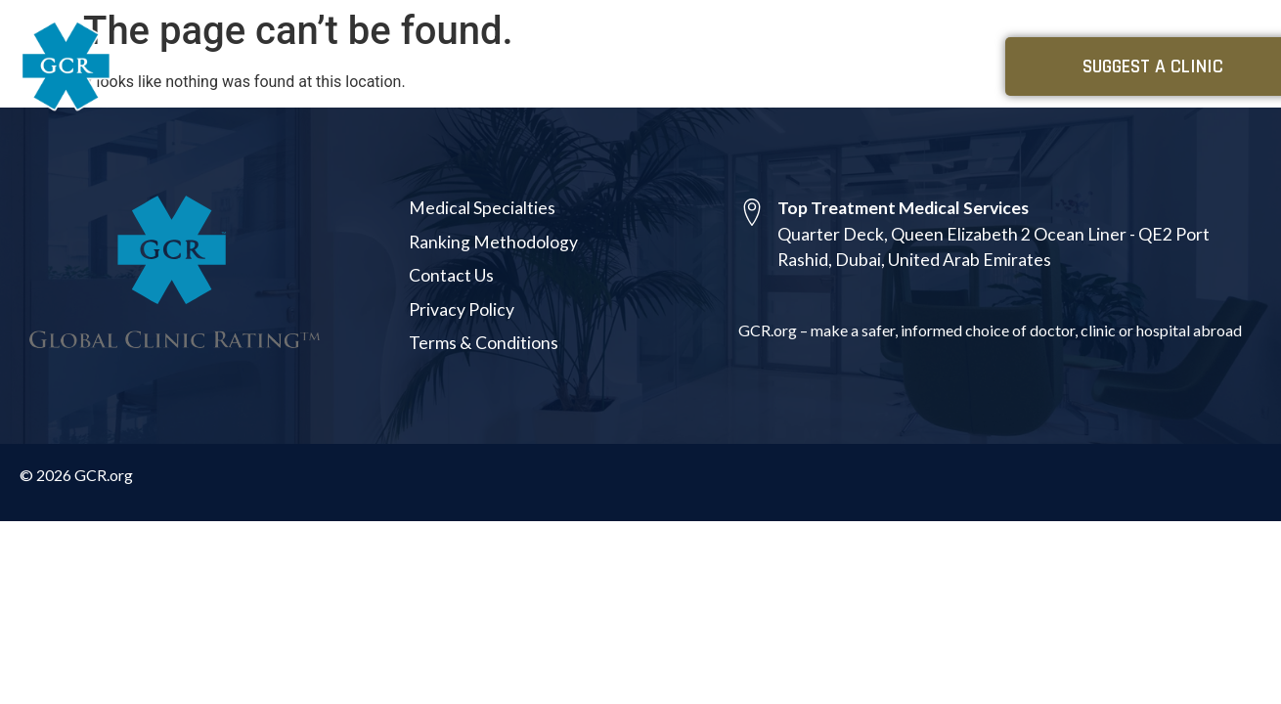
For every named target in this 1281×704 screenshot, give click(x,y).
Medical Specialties (762, 66)
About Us (911, 66)
